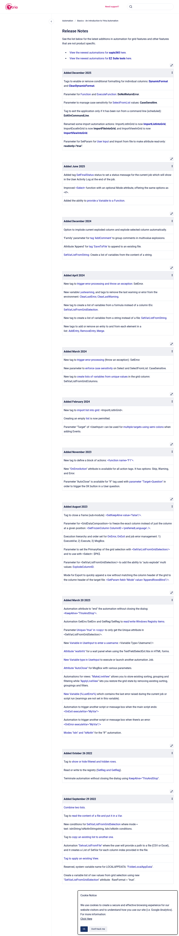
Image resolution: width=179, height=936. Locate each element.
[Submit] (130, 6)
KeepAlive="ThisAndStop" (144, 778)
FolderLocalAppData (140, 866)
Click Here (86, 918)
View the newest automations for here (98, 52)
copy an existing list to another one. (93, 837)
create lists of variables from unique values (102, 376)
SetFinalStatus (85, 174)
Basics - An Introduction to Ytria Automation (97, 20)
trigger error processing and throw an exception (104, 283)
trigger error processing (90, 359)
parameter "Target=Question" (146, 481)
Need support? (112, 6)
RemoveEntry (88, 330)
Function (86, 94)
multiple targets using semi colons (143, 427)
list (88, 418)
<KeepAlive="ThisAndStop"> (80, 613)
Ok (84, 929)
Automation (67, 20)
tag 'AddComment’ (101, 238)
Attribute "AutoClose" (76, 668)
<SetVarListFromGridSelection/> (151, 549)
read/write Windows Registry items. (144, 621)
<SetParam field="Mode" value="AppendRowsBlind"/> (137, 579)
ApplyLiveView (89, 681)
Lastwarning (87, 292)
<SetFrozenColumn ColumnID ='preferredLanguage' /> (118, 528)
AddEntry (74, 330)
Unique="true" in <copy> (91, 630)
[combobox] (150, 6)
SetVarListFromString (76, 254)
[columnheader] (118, 73)
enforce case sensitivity (99, 368)
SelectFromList (122, 102)
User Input (103, 141)
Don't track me (98, 929)
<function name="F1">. (120, 460)
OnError (111, 536)
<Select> (80, 187)
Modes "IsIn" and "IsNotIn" (79, 732)
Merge (100, 330)
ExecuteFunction (106, 94)
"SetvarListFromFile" (90, 845)
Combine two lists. (74, 807)
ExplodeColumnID (83, 566)
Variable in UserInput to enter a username (94, 643)
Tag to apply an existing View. (81, 858)
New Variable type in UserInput (82, 659)
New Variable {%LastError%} (80, 694)
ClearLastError (88, 296)
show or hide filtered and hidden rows (94, 761)
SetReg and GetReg (108, 770)
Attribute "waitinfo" (75, 651)
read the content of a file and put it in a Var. (97, 815)
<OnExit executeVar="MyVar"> (81, 711)
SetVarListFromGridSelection (81, 309)
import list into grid (88, 410)
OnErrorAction (78, 468)
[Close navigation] (51, 21)
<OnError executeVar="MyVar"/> (82, 724)
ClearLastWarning (107, 296)
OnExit (121, 536)
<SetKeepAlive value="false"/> (123, 515)
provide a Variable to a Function (105, 200)
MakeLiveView (100, 676)
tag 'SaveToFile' (98, 246)
